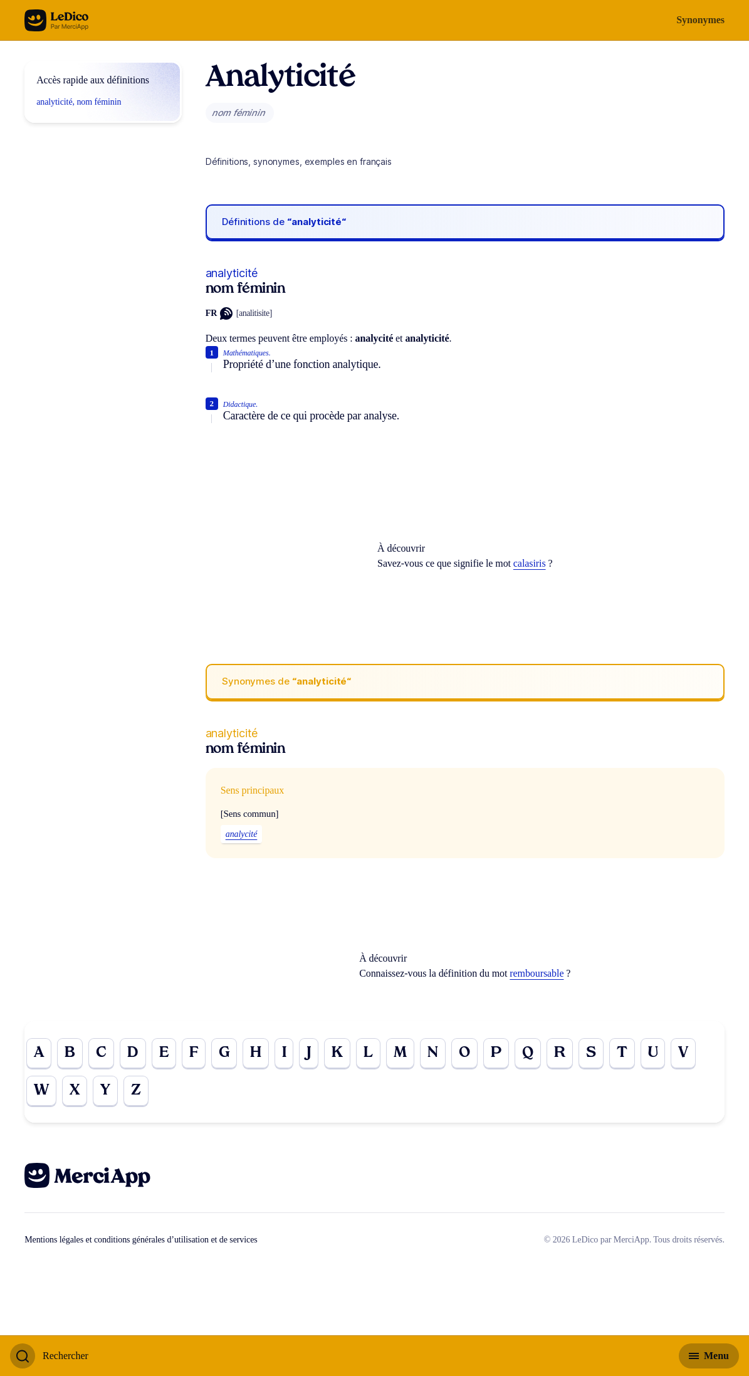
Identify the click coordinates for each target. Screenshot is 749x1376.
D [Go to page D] (133, 1053)
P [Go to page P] (496, 1053)
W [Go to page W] (41, 1090)
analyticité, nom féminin (78, 102)
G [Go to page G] (224, 1053)
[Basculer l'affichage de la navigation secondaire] (709, 1355)
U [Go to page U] (653, 1053)
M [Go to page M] (400, 1053)
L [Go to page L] (368, 1053)
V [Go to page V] (683, 1053)
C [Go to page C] (101, 1053)
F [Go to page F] (193, 1053)
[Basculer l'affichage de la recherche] (49, 1355)
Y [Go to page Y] (105, 1090)
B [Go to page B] (70, 1053)
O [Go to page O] (464, 1053)
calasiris (529, 563)
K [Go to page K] (337, 1053)
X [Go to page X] (75, 1090)
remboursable (536, 973)
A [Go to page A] (39, 1053)
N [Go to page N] (432, 1053)
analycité (242, 834)
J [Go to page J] (308, 1053)
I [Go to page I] (284, 1053)
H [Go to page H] (255, 1053)
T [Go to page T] (622, 1053)
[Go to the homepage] (56, 20)
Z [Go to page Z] (136, 1090)
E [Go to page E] (164, 1053)
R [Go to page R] (559, 1053)
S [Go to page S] (591, 1053)
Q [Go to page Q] (527, 1053)
